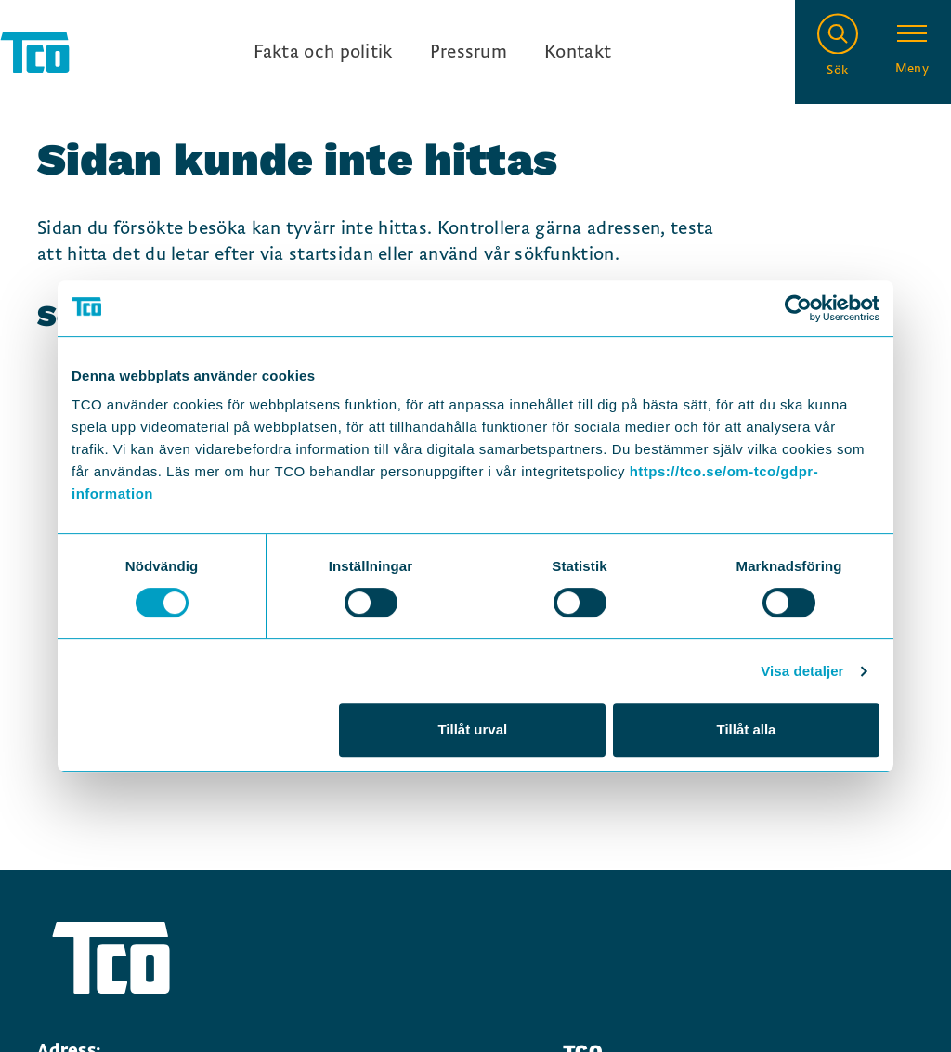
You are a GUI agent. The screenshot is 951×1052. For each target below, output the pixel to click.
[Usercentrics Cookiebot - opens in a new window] (798, 308)
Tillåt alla (745, 729)
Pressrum (468, 52)
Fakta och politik (323, 52)
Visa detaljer (802, 671)
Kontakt (577, 52)
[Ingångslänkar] (433, 52)
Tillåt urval (472, 729)
